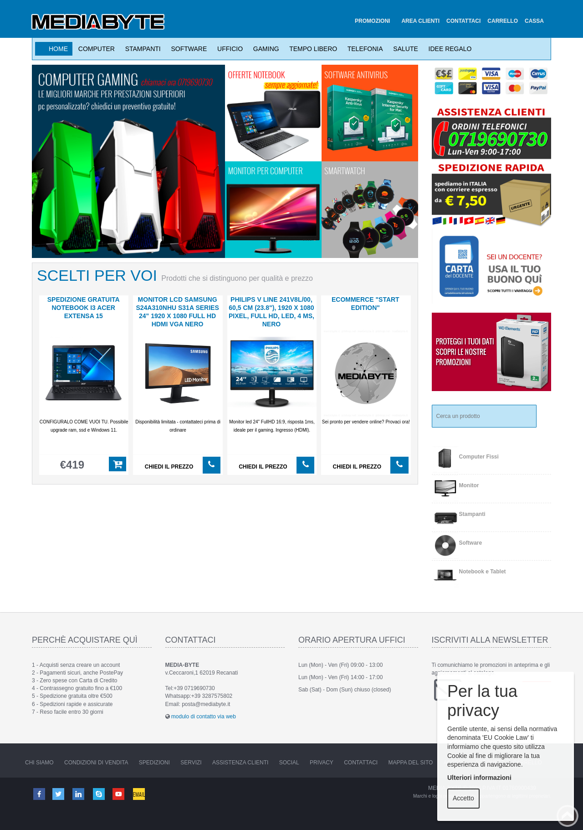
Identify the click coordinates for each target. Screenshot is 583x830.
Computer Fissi (479, 457)
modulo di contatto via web (203, 716)
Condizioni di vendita (96, 762)
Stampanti (141, 48)
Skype (99, 793)
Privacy (321, 762)
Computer (95, 48)
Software (187, 48)
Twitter (59, 793)
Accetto (463, 798)
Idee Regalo (448, 48)
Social (289, 762)
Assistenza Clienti (240, 762)
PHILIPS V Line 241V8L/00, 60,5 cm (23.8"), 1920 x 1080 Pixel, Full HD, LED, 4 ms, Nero (271, 312)
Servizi (190, 762)
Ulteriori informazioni (479, 777)
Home (58, 48)
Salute (404, 48)
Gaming (264, 48)
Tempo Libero (312, 48)
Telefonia (363, 48)
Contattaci (361, 762)
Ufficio (228, 48)
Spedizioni (154, 762)
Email (140, 793)
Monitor (469, 485)
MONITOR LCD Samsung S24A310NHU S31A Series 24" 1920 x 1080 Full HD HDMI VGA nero (177, 312)
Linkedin (79, 793)
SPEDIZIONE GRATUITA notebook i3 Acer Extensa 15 (83, 308)
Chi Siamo (39, 762)
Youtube (119, 793)
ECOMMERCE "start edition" (365, 303)
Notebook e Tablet (482, 571)
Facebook (39, 793)
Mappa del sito (411, 762)
